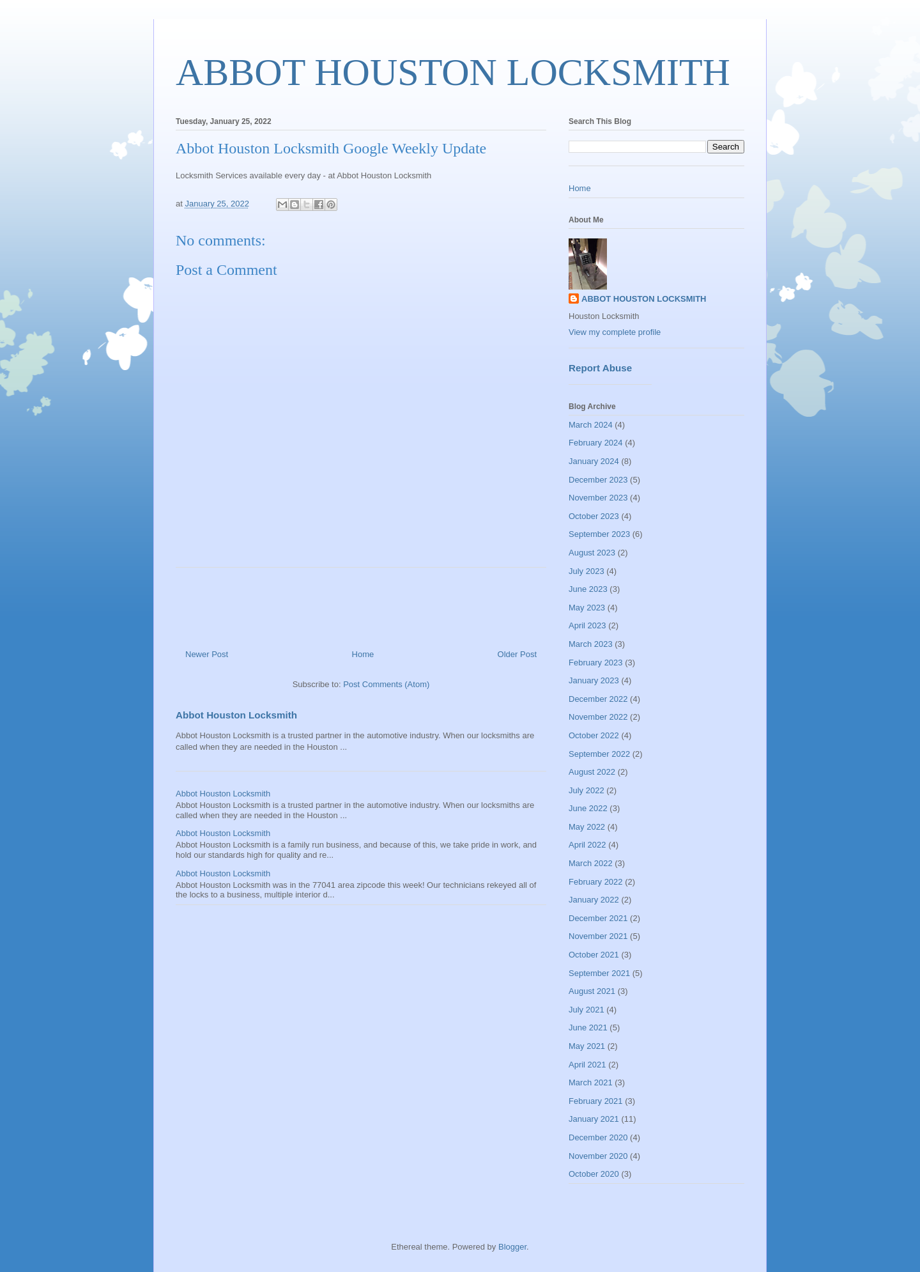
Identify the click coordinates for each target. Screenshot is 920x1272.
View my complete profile (615, 332)
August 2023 (592, 552)
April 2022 (587, 844)
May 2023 (587, 607)
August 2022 (592, 772)
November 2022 (598, 717)
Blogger (512, 1247)
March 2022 (591, 863)
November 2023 (598, 497)
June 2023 (588, 589)
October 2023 (594, 516)
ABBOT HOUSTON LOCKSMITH (453, 72)
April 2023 (587, 625)
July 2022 (586, 790)
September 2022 (599, 754)
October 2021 (594, 954)
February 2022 (596, 882)
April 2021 (587, 1064)
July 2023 (586, 571)
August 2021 (592, 991)
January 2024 (594, 461)
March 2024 (591, 425)
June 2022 (588, 808)
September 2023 (599, 534)
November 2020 (598, 1156)
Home (363, 654)
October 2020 (594, 1174)
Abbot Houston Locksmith (236, 715)
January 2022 (594, 899)
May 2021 (587, 1046)
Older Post (517, 654)
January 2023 (594, 680)
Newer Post (206, 654)
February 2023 (596, 662)
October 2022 (594, 735)
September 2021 (599, 973)
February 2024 (596, 442)
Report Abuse (600, 367)
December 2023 (598, 480)
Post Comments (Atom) (386, 684)
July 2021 (586, 1009)
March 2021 (591, 1082)
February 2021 (596, 1101)
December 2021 (598, 918)
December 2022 (598, 699)
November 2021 (598, 936)
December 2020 (598, 1137)
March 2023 (591, 644)
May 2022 (587, 827)
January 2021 (594, 1119)
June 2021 (588, 1027)
